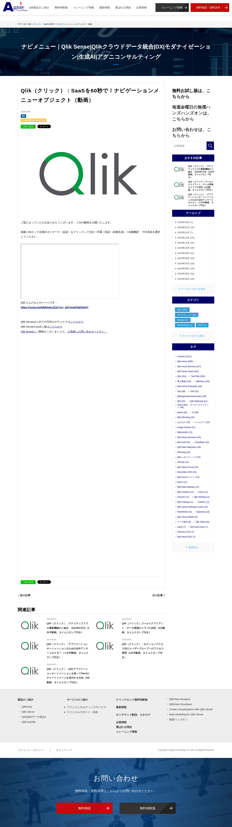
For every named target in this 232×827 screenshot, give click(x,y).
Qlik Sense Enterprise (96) (189, 386)
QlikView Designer (180, 698)
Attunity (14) (183, 462)
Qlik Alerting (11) (202, 497)
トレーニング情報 (83, 7)
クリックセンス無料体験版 (132, 698)
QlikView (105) (203, 381)
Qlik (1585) (182, 310)
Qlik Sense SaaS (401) (188, 371)
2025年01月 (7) (185, 232)
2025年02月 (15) (185, 227)
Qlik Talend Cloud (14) (187, 467)
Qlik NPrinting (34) (185, 417)
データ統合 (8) (184, 522)
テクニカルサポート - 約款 (82, 711)
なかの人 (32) (183, 422)
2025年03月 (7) (185, 222)
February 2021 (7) (185, 532)
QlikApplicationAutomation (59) (191, 396)
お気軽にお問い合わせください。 (87, 331)
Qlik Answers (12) (185, 492)
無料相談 (84, 807)
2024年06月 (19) (185, 268)
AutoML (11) (203, 502)
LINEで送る (28, 127)
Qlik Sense (28, 710)
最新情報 (104, 7)
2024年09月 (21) (185, 253)
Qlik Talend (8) (202, 522)
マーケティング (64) (186, 315)
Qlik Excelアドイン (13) (188, 477)
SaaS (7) (181, 527)
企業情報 (141, 7)
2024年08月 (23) (185, 258)
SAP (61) (194, 391)
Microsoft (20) (183, 442)
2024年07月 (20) (185, 263)
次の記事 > (158, 594)
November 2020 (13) (187, 472)
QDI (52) (181, 401)
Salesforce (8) (203, 512)
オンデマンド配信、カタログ (133, 713)
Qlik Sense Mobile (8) (187, 517)
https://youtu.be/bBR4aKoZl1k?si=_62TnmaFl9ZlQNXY (55, 307)
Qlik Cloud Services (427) (189, 366)
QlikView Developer (180, 703)
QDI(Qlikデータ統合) (34, 715)
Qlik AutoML (29, 721)
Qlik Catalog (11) (185, 502)
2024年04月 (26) (185, 279)
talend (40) (182, 412)
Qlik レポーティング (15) (189, 457)
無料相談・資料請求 (208, 7)
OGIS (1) (202, 325)
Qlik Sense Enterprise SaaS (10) (192, 507)
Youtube (25, 120)
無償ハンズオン (178, 718)
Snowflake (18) (202, 442)
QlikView (27, 705)
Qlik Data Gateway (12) (188, 487)
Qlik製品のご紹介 (39, 7)
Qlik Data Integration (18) (189, 447)
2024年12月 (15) (185, 237)
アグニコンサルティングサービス (86, 706)
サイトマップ (64, 749)
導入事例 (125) (184, 381)
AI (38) (195, 412)
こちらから (77, 321)
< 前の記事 (24, 594)
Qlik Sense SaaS (38, 120)
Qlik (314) (181, 376)
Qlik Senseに (28, 331)
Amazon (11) (183, 497)
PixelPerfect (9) (184, 512)
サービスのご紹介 (77, 698)
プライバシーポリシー (31, 749)
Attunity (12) (182, 320)
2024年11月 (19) (185, 242)
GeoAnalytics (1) (185, 325)
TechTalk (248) (198, 376)
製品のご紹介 (26, 698)
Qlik (23, 116)
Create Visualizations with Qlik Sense (191, 708)
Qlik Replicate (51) (198, 401)
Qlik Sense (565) (185, 361)
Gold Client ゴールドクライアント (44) (193, 406)
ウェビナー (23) (202, 422)
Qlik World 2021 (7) (186, 537)
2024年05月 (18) (185, 274)
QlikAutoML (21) (184, 432)
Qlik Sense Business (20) (189, 437)
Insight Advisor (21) (186, 427)
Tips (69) (181, 391)
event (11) (203, 492)
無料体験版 (61, 7)
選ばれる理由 (123, 7)
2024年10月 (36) (185, 248)
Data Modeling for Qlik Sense (186, 713)
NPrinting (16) (183, 452)
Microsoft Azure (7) (199, 527)
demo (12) (182, 482)
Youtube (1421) (184, 356)
